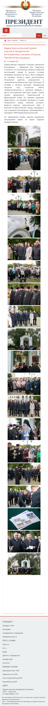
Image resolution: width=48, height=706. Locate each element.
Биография (6, 629)
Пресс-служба (12, 40)
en (45, 36)
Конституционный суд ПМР (12, 678)
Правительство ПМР (10, 674)
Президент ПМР (8, 626)
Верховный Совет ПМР (11, 671)
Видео (5, 652)
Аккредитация (8, 659)
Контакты (6, 663)
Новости (23, 40)
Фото (4, 648)
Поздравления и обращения (13, 633)
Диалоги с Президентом (11, 655)
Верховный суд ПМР (10, 682)
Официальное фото (10, 637)
